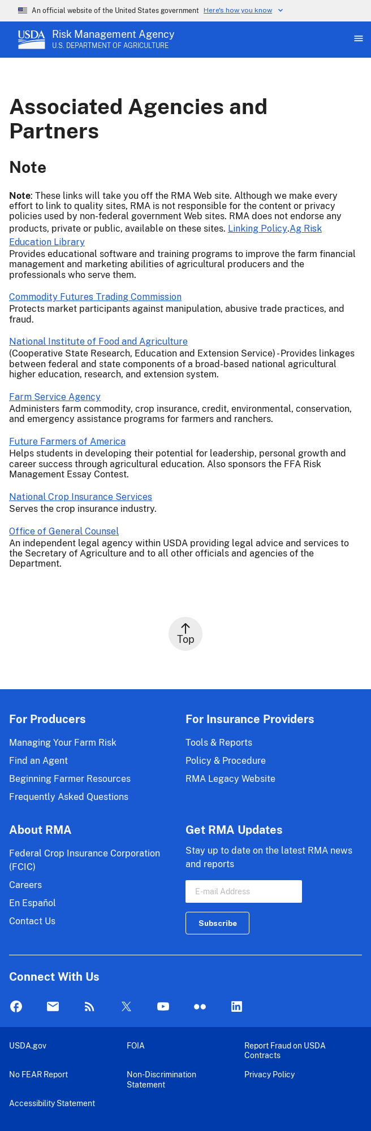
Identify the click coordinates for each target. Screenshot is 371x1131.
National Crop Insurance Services (80, 496)
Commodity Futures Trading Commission (95, 297)
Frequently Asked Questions (68, 796)
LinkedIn (237, 1007)
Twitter (126, 1007)
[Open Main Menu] (357, 39)
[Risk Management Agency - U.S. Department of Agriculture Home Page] (113, 39)
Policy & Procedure (226, 760)
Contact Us (32, 921)
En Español (32, 903)
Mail (53, 1007)
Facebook (16, 1007)
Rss (90, 1007)
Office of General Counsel (64, 531)
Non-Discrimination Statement (161, 1079)
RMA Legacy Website (230, 778)
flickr (200, 1007)
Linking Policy (257, 228)
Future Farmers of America (67, 441)
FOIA (136, 1045)
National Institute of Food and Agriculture (98, 341)
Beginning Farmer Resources (70, 778)
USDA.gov (27, 1045)
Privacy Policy (269, 1074)
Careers (25, 885)
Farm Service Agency (55, 397)
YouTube (163, 1007)
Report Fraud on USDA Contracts (285, 1050)
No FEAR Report (38, 1074)
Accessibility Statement (52, 1103)
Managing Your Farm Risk (63, 742)
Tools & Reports (219, 742)
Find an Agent (38, 760)
